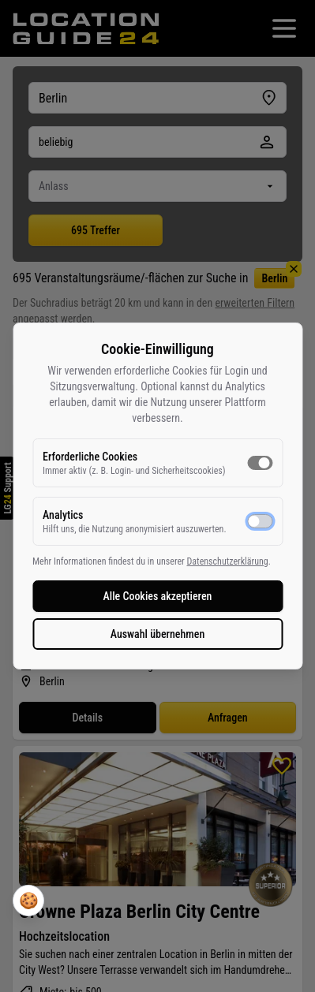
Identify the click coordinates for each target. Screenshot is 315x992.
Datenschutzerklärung (227, 561)
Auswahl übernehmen (158, 634)
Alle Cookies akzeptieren (157, 596)
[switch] (259, 463)
